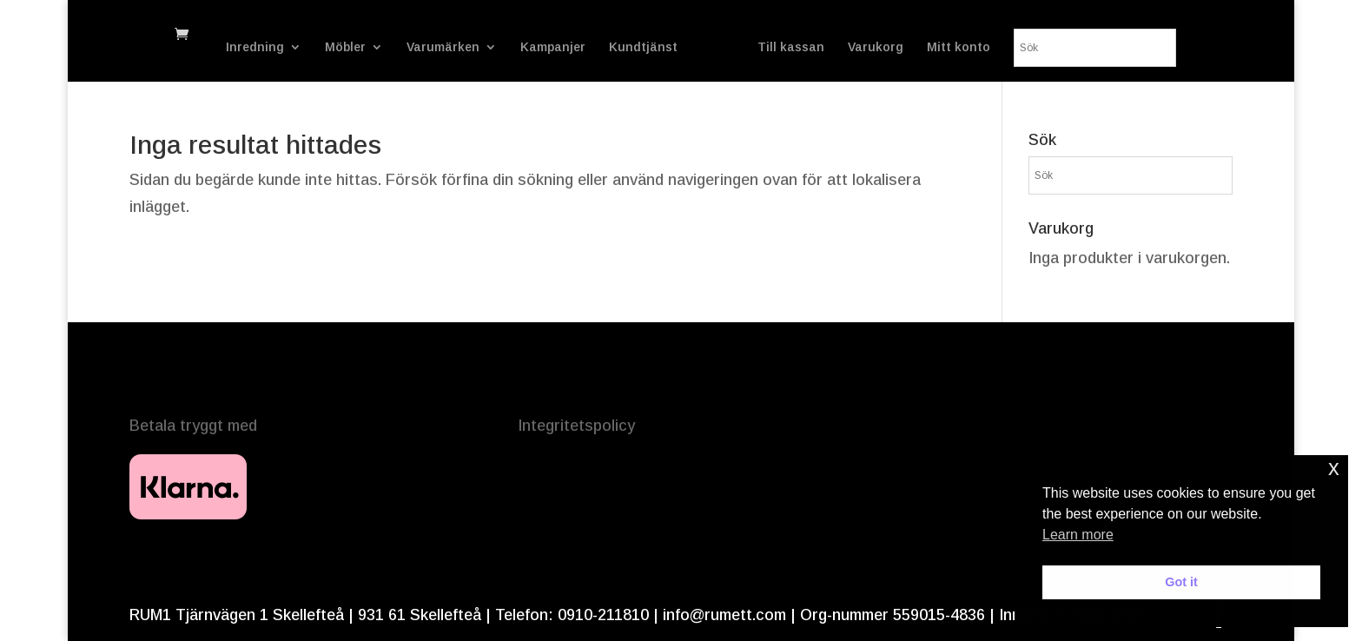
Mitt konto (1071, 35)
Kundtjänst (655, 35)
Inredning (267, 35)
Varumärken (455, 35)
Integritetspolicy (576, 425)
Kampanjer (565, 35)
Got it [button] (1181, 582)
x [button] (1333, 467)
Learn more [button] (1078, 534)
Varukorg (988, 35)
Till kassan (903, 35)
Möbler (357, 35)
